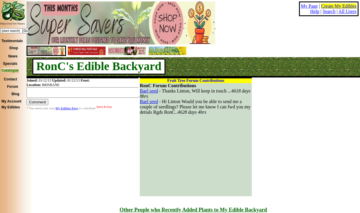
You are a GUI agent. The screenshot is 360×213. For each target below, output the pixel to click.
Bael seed (149, 90)
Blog (15, 94)
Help (314, 11)
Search (329, 11)
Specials (10, 64)
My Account (11, 101)
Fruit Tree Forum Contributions (195, 80)
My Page (309, 6)
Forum (12, 87)
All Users (347, 11)
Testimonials (12, 41)
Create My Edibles (338, 6)
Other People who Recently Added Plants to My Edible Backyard (193, 210)
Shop (13, 48)
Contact (10, 79)
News (12, 56)
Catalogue (10, 70)
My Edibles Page (66, 110)
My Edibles (10, 107)
